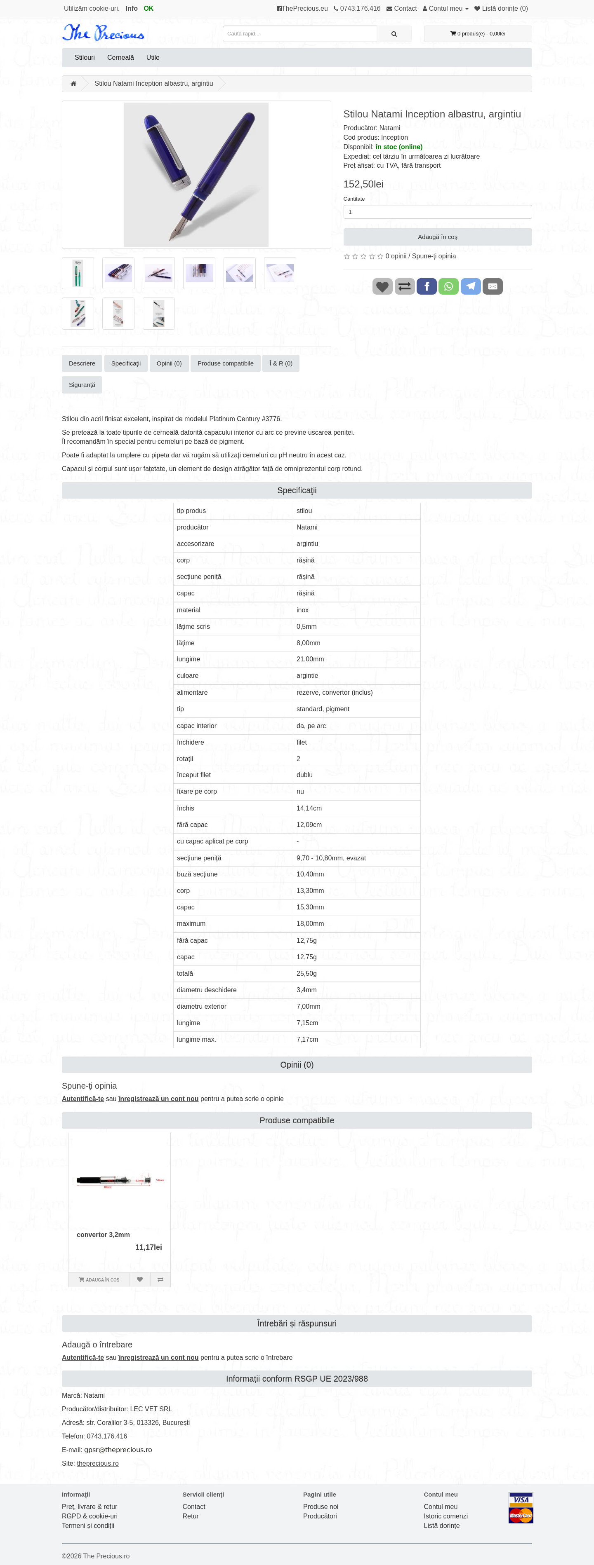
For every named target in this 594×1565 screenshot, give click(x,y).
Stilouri (85, 57)
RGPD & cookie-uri (90, 1516)
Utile (153, 57)
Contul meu (441, 1506)
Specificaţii (126, 363)
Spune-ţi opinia (434, 256)
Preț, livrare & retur (89, 1506)
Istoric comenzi (446, 1516)
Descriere (82, 363)
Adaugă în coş (437, 236)
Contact (194, 1506)
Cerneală (120, 57)
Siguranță (82, 384)
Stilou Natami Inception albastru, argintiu (153, 83)
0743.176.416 (107, 1436)
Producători (320, 1516)
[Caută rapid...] (394, 34)
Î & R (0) (280, 363)
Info (132, 8)
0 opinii (396, 256)
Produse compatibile (226, 363)
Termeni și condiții (88, 1525)
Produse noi (320, 1506)
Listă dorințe (442, 1525)
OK (148, 8)
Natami (390, 127)
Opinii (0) (169, 363)
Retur (191, 1516)
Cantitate (354, 199)
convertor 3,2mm (103, 1234)
